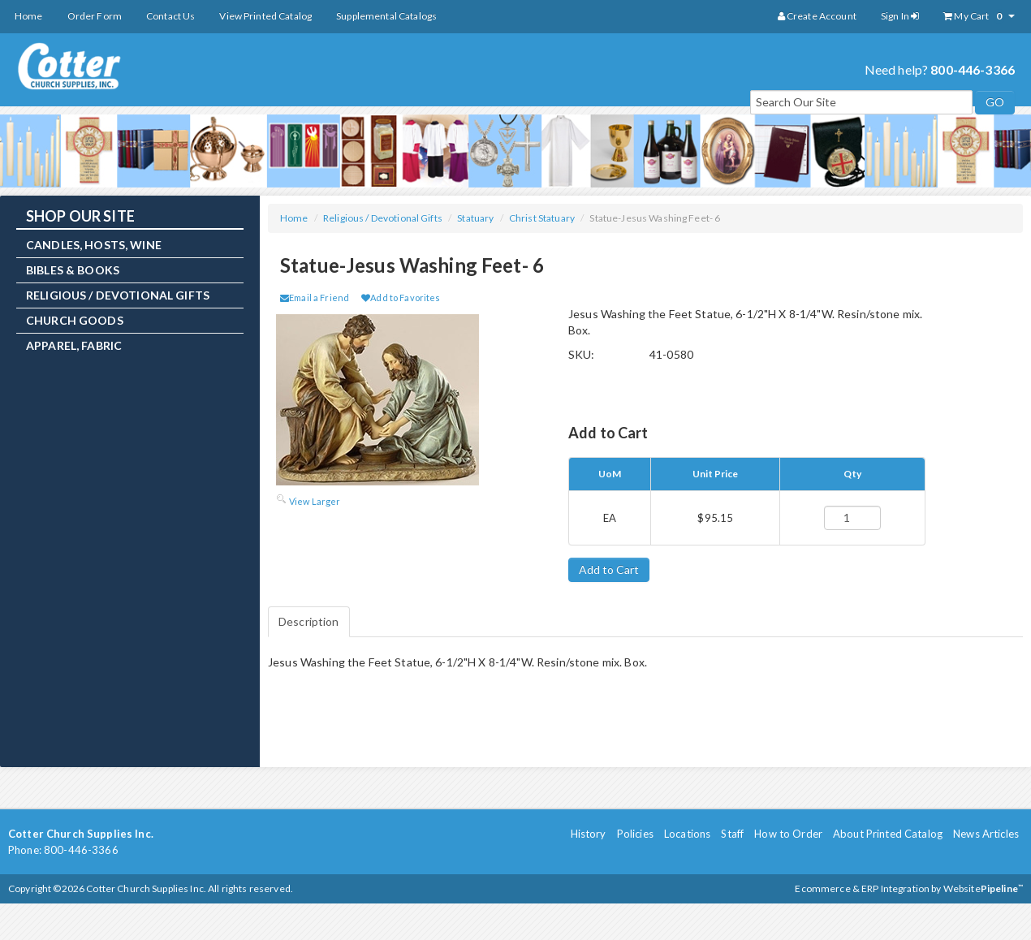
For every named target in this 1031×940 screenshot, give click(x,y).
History (588, 833)
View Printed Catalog (265, 16)
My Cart (979, 16)
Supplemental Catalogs (386, 16)
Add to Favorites (400, 297)
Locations (687, 833)
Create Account (817, 16)
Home (29, 16)
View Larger (315, 501)
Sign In (900, 16)
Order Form (94, 16)
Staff (732, 833)
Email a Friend (314, 297)
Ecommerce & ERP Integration (862, 888)
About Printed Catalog (888, 833)
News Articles (986, 833)
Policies (635, 833)
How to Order (788, 833)
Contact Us (170, 16)
